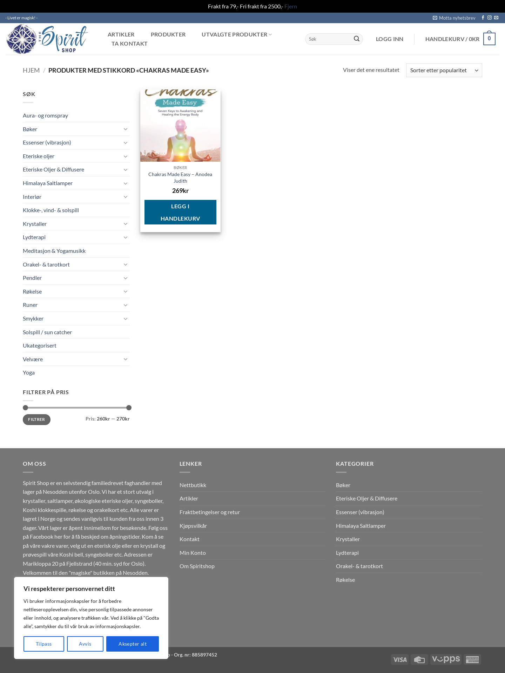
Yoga (29, 372)
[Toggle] (125, 128)
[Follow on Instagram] (489, 17)
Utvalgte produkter (237, 34)
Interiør (32, 196)
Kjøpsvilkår (193, 525)
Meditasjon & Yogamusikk (54, 250)
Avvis (85, 644)
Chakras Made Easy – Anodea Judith (180, 177)
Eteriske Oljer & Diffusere (53, 169)
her (58, 536)
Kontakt (190, 539)
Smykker (33, 318)
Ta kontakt (130, 43)
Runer (30, 304)
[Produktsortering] (444, 70)
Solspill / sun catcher (47, 332)
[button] (454, 18)
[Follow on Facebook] (483, 17)
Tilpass (44, 644)
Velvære (33, 359)
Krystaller (35, 223)
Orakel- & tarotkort (46, 264)
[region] (91, 618)
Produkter (168, 34)
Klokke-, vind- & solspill (51, 210)
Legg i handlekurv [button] (180, 212)
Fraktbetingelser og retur (210, 512)
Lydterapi (34, 237)
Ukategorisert (39, 345)
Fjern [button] (290, 6)
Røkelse (32, 291)
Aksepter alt (133, 644)
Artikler (121, 34)
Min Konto (193, 552)
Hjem (31, 70)
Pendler (32, 277)
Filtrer (36, 419)
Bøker (30, 129)
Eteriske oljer (38, 156)
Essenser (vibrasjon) (47, 142)
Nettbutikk (193, 485)
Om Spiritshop (197, 566)
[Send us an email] (496, 17)
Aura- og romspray (45, 115)
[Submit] (357, 39)
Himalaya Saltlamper (48, 183)
